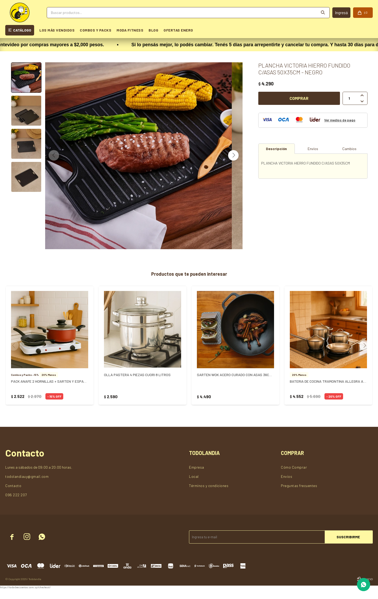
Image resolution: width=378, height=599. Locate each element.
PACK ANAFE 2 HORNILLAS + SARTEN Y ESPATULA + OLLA (49, 391)
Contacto (13, 496)
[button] (233, 160)
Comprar (299, 98)
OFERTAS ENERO (178, 30)
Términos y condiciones (208, 496)
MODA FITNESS (130, 30)
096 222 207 (16, 505)
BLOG (153, 30)
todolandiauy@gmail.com (27, 486)
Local (194, 486)
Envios (286, 486)
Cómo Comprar (294, 477)
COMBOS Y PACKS (95, 30)
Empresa (196, 477)
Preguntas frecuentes (299, 496)
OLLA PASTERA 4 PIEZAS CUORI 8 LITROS (137, 385)
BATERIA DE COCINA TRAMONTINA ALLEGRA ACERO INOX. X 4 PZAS (328, 391)
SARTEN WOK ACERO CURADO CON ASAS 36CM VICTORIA (235, 385)
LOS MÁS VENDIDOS (57, 30)
